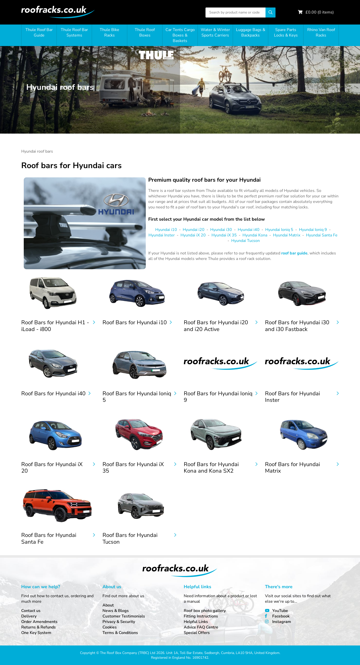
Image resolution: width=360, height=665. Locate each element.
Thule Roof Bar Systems (74, 32)
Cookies (109, 627)
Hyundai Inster (161, 235)
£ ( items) (320, 12)
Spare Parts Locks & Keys (286, 32)
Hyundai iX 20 (193, 235)
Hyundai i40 (249, 229)
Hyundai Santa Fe (322, 235)
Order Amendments (39, 621)
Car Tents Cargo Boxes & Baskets (180, 35)
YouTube (280, 610)
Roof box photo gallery (205, 610)
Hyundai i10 (166, 229)
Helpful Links (196, 621)
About (108, 605)
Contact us (30, 610)
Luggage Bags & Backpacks (250, 32)
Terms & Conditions (120, 632)
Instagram (281, 621)
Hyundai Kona (254, 235)
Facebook (281, 616)
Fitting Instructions (201, 616)
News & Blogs (115, 610)
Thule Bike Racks (109, 32)
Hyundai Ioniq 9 (313, 229)
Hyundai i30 (221, 229)
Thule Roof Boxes (145, 32)
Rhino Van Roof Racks (321, 32)
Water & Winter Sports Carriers (215, 32)
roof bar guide (294, 253)
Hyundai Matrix (286, 235)
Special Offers (197, 632)
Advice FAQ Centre (201, 627)
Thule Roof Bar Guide (39, 32)
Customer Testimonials (123, 616)
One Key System (36, 632)
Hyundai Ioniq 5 (279, 229)
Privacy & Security (118, 621)
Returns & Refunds (38, 627)
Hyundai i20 (193, 229)
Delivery (28, 616)
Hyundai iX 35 (224, 235)
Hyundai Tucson (245, 240)
